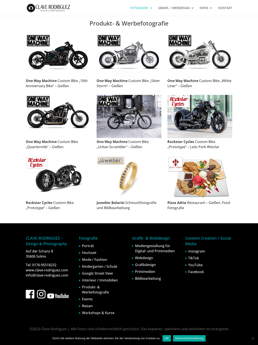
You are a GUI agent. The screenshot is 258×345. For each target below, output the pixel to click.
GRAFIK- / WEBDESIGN (174, 8)
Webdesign (144, 257)
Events (87, 299)
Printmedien (145, 271)
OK (167, 338)
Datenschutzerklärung (189, 338)
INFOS (204, 8)
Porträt (88, 245)
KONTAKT (225, 8)
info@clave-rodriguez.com (47, 275)
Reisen (87, 306)
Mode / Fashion (94, 259)
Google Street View (97, 273)
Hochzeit (89, 252)
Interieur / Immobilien (100, 280)
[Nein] (252, 338)
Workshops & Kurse (98, 312)
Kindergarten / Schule (99, 266)
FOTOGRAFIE (139, 8)
